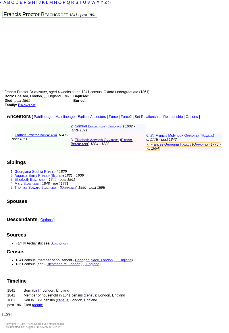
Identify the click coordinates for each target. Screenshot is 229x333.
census (90, 295)
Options (192, 117)
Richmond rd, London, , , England (73, 264)
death (37, 305)
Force (113, 117)
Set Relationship (148, 117)
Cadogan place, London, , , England (103, 260)
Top (7, 314)
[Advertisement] (114, 55)
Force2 (126, 117)
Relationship (173, 117)
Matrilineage (65, 117)
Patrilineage (43, 117)
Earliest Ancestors (92, 117)
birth (36, 290)
